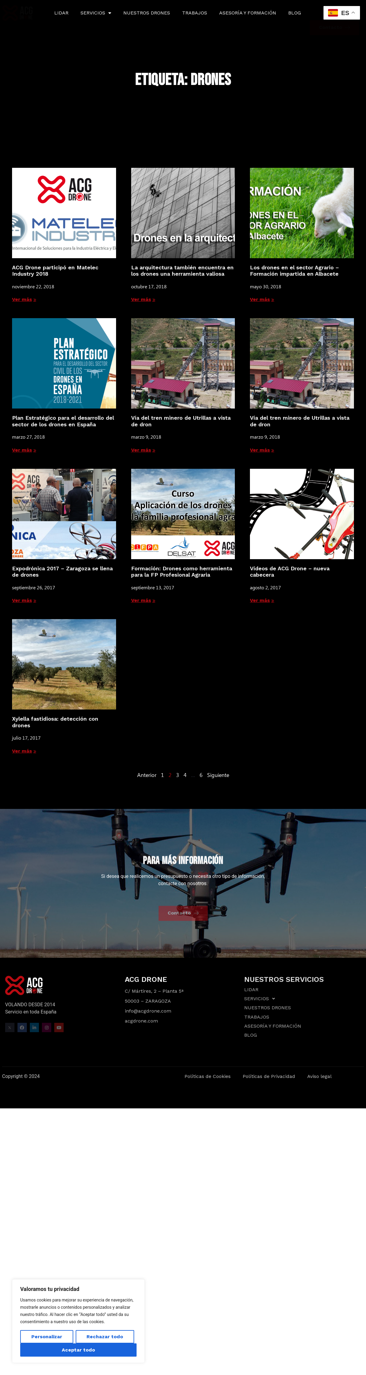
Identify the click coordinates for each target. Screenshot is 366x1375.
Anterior (146, 774)
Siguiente (218, 774)
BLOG (294, 13)
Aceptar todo (78, 1350)
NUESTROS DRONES (146, 13)
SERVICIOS (95, 13)
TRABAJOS (194, 13)
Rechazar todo (105, 1336)
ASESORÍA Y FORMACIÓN (247, 13)
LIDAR (61, 13)
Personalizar (46, 1336)
